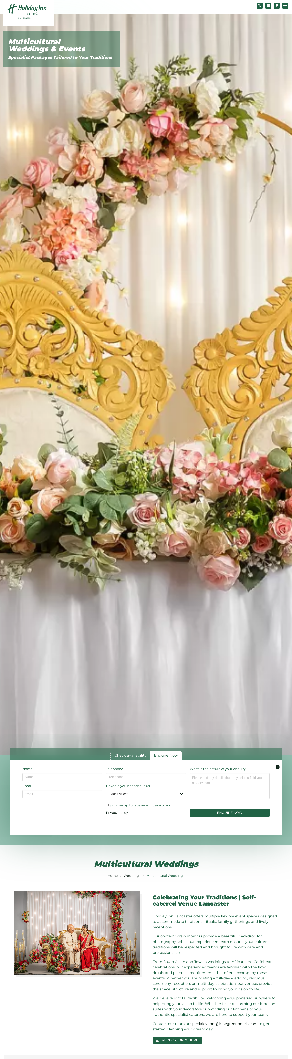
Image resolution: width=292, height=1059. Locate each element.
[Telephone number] (260, 6)
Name (27, 769)
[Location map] (277, 6)
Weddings (132, 876)
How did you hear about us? (129, 786)
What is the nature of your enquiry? (219, 769)
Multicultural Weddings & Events (46, 45)
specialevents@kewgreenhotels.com (224, 1024)
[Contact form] (268, 6)
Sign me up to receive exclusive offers (138, 805)
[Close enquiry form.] (278, 767)
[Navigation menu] (285, 6)
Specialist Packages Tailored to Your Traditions (60, 57)
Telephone (114, 769)
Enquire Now (229, 813)
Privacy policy (117, 813)
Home (113, 876)
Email (27, 786)
